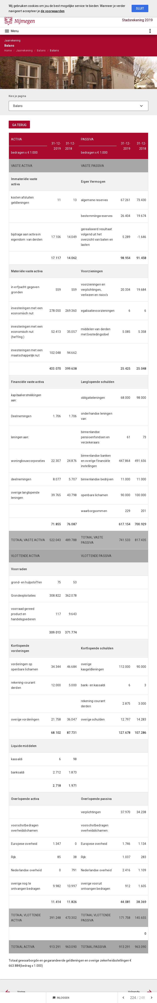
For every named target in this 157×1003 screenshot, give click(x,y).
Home (8, 50)
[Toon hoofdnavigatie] (11, 31)
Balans (41, 50)
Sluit (140, 8)
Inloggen (61, 998)
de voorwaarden (52, 11)
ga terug (19, 125)
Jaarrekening (24, 50)
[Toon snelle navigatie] (150, 31)
